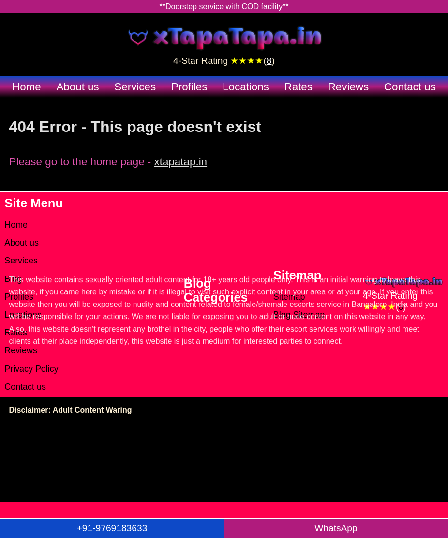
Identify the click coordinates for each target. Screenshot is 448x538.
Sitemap (289, 297)
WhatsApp (336, 528)
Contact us (410, 87)
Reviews (348, 87)
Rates (298, 87)
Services (135, 87)
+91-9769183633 (112, 528)
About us (77, 87)
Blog (13, 279)
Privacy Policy (31, 369)
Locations (246, 87)
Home (26, 87)
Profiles (189, 87)
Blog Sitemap (299, 315)
